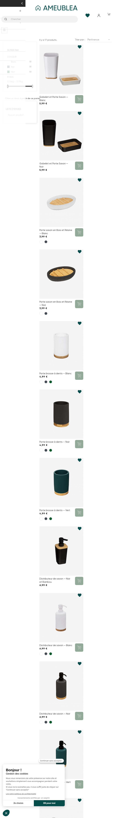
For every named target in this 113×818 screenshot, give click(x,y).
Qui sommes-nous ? (56, 676)
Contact (56, 715)
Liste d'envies (13, 109)
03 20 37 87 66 (56, 625)
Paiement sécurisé (56, 731)
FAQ (56, 681)
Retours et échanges (56, 742)
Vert (20, 71)
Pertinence (99, 39)
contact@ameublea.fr (56, 654)
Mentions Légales (56, 736)
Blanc (20, 61)
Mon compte (56, 721)
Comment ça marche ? (56, 671)
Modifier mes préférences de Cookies (56, 703)
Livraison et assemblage (56, 692)
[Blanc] (41, 153)
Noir (20, 66)
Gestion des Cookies (56, 747)
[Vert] (50, 214)
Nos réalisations (56, 687)
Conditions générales (57, 726)
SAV (56, 697)
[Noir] (46, 153)
